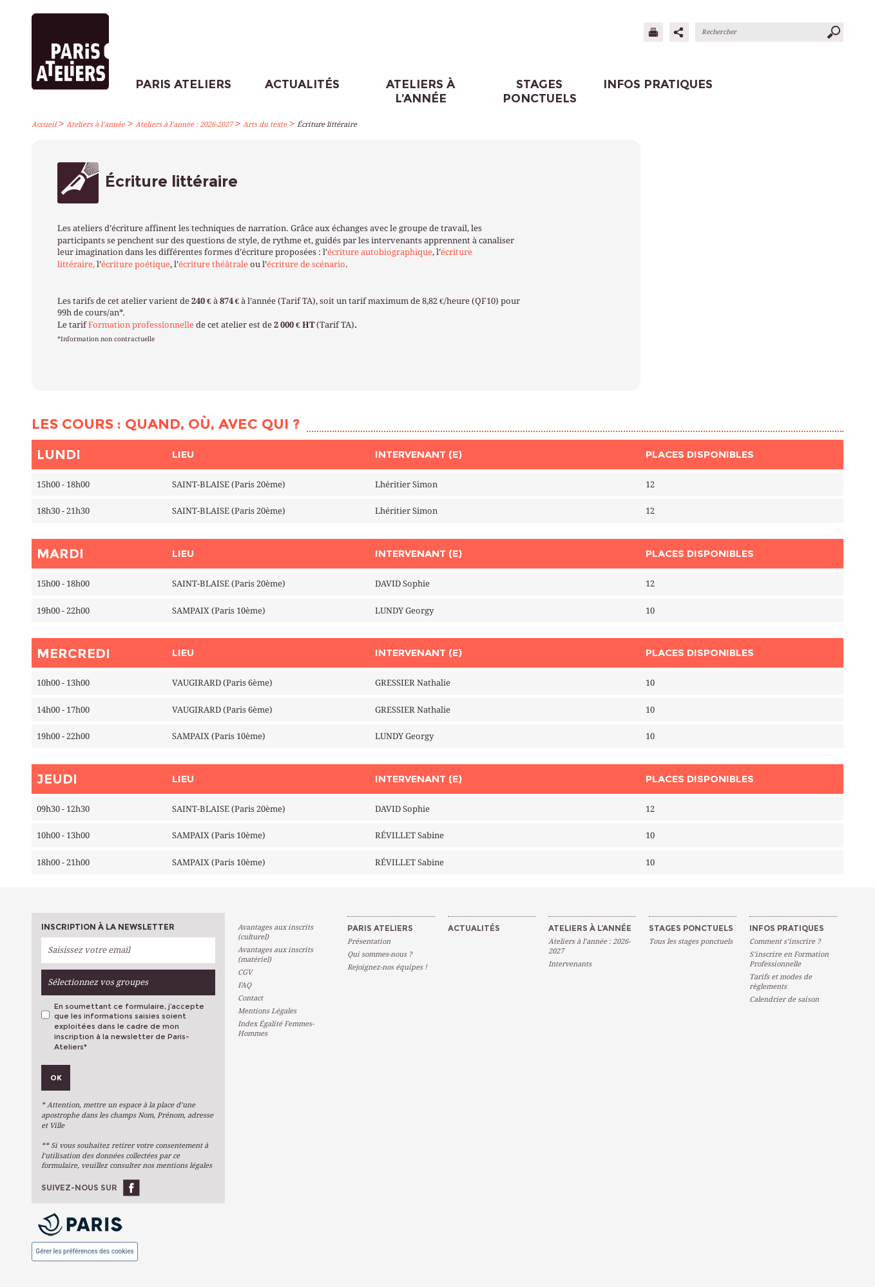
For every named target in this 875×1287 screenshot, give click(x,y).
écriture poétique (135, 264)
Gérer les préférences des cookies (84, 1251)
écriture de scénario (306, 264)
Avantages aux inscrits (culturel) (275, 932)
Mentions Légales (267, 1011)
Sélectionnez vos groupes (98, 982)
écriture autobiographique (379, 252)
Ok (56, 1077)
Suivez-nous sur (79, 1187)
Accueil (44, 124)
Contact (250, 998)
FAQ (244, 985)
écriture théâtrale (213, 264)
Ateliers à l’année (95, 124)
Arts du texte (265, 124)
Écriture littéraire (327, 124)
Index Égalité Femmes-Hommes (276, 1029)
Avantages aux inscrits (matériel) (275, 955)
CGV (245, 972)
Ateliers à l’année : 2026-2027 (184, 124)
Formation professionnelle (141, 325)
